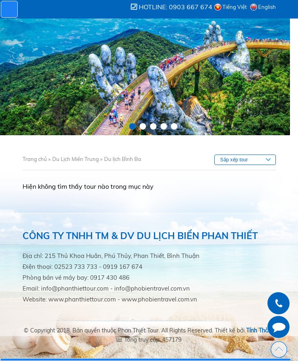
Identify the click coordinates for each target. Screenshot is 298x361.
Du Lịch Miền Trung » (77, 159)
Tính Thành (260, 330)
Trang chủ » (37, 159)
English (267, 7)
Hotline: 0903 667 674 (175, 7)
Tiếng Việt (234, 7)
